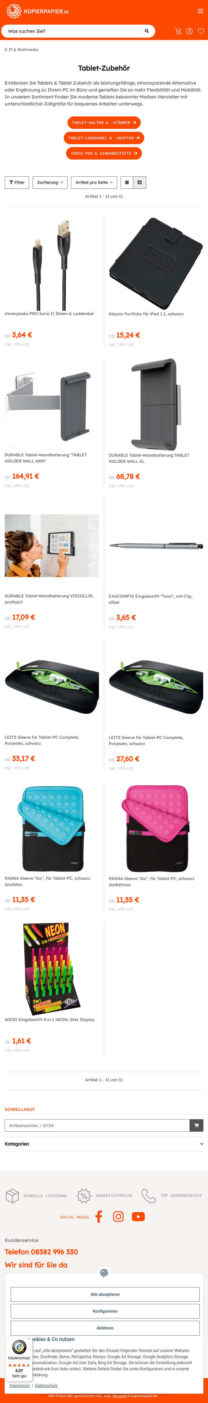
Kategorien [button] (17, 1144)
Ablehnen (105, 1328)
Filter (17, 182)
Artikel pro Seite (92, 182)
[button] (127, 182)
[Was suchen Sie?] (78, 31)
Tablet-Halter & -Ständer (104, 122)
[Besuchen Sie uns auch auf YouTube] (138, 1217)
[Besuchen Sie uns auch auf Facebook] (99, 1217)
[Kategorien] (200, 11)
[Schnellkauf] (97, 1125)
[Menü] (29, 1340)
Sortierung (47, 182)
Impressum (20, 1385)
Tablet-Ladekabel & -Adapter (104, 137)
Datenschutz (46, 1385)
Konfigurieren (105, 1311)
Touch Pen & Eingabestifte (104, 153)
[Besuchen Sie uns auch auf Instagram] (119, 1217)
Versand (119, 1395)
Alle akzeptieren (105, 1294)
